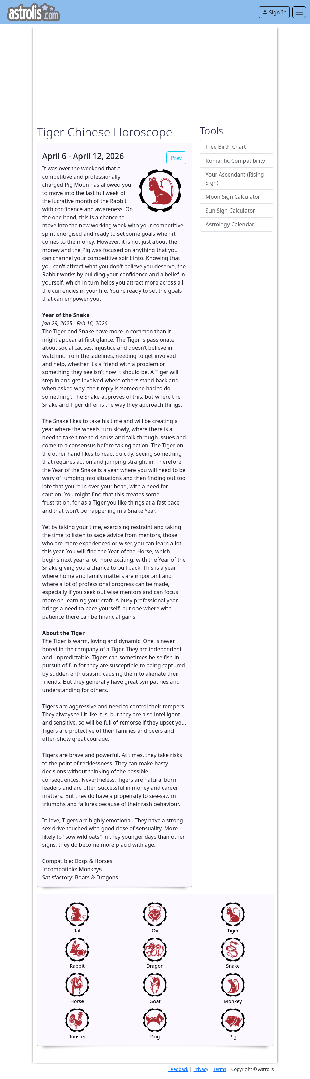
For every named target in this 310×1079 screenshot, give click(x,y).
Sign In (274, 12)
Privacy (200, 1069)
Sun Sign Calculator (230, 210)
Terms (219, 1069)
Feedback (178, 1069)
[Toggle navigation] (299, 12)
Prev (176, 158)
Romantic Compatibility (235, 160)
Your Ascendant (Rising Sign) (235, 178)
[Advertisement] (155, 72)
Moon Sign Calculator (233, 196)
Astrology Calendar (230, 224)
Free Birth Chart (226, 146)
